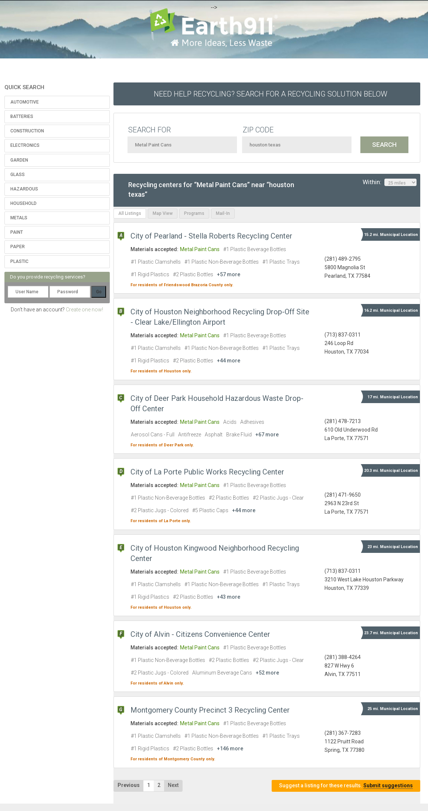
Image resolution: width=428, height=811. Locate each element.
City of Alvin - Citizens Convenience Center (200, 634)
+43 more (228, 597)
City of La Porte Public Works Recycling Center (207, 471)
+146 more (230, 748)
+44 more (228, 361)
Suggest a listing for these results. (346, 786)
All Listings (129, 213)
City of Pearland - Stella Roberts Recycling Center (211, 236)
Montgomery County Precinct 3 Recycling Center (210, 710)
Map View (163, 213)
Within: (390, 182)
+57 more (228, 274)
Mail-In (223, 213)
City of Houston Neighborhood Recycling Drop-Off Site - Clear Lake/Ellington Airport (219, 317)
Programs (194, 213)
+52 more (267, 673)
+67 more (267, 434)
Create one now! (84, 309)
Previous (129, 785)
